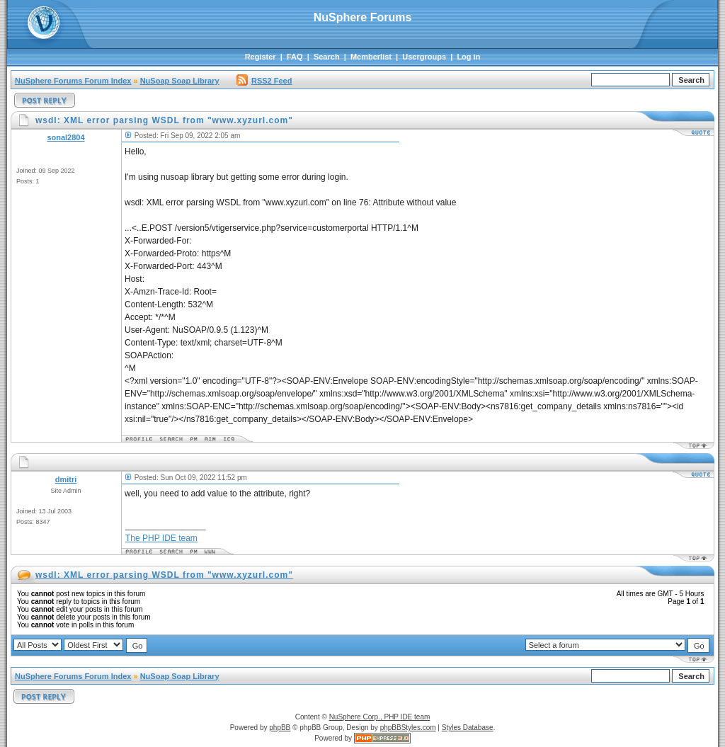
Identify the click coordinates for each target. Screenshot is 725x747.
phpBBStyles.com (408, 727)
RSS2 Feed (264, 80)
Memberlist (371, 56)
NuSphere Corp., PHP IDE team (379, 717)
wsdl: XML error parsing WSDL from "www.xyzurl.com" (164, 575)
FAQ (295, 56)
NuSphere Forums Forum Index (73, 80)
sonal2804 (65, 137)
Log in (468, 56)
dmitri (66, 479)
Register (260, 56)
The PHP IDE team (161, 538)
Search (327, 56)
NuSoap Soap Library (179, 80)
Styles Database (467, 727)
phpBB (279, 727)
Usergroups (424, 56)
